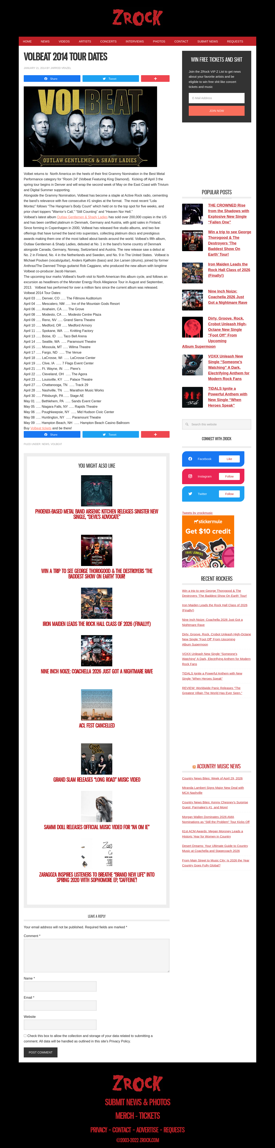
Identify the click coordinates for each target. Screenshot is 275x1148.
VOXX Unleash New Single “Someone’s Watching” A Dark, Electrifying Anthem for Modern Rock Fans (216, 659)
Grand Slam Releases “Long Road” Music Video (96, 780)
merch (124, 1116)
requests (174, 1130)
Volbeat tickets (41, 428)
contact (121, 1130)
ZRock (137, 17)
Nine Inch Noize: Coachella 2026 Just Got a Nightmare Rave (97, 671)
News (45, 444)
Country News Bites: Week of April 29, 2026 (212, 778)
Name (29, 978)
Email (29, 997)
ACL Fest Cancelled (97, 725)
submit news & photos (137, 1102)
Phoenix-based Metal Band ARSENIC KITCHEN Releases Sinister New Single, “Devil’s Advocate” (96, 514)
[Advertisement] (213, 155)
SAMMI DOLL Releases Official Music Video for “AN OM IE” (96, 827)
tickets (149, 1116)
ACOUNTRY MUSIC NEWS (219, 766)
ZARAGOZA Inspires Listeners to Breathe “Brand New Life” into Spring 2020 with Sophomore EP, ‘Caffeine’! (96, 877)
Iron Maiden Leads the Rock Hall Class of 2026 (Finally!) (97, 624)
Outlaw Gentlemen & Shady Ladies (83, 217)
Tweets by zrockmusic (197, 513)
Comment (32, 936)
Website (30, 1016)
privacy (98, 1130)
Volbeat (56, 444)
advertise (147, 1130)
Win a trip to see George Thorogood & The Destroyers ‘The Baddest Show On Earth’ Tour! (96, 574)
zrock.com (149, 1140)
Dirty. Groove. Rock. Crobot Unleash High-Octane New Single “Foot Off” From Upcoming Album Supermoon (216, 639)
